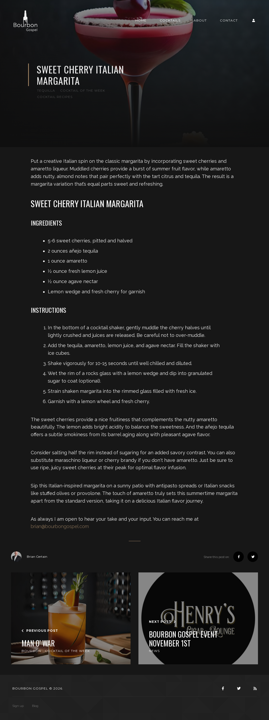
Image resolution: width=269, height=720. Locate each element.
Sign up (18, 706)
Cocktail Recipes (55, 97)
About (200, 20)
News (154, 651)
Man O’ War (38, 643)
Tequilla (46, 90)
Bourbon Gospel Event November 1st (183, 639)
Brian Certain (29, 556)
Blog (35, 706)
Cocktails (170, 20)
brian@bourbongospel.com (60, 526)
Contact (229, 20)
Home (141, 20)
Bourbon (31, 651)
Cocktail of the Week (82, 90)
